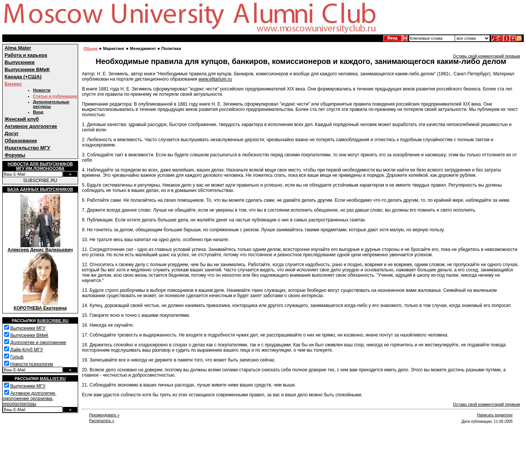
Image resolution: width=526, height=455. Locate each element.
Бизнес (13, 84)
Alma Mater (18, 48)
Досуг (12, 133)
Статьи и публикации (55, 96)
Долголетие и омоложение (38, 342)
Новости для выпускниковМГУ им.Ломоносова (40, 166)
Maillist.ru (53, 378)
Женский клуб (22, 119)
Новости (41, 90)
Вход (38, 112)
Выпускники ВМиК (27, 69)
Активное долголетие (31, 126)
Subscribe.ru (53, 320)
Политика (171, 48)
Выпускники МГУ (28, 328)
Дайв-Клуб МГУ (26, 349)
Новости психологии (31, 364)
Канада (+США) (23, 76)
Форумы (15, 155)
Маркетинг (113, 48)
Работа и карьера (26, 55)
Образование (21, 140)
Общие (90, 48)
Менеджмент (143, 48)
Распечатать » (101, 421)
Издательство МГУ (27, 148)
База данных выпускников (40, 189)
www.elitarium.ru (215, 79)
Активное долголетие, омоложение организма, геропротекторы (30, 399)
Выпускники (20, 62)
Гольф (17, 357)
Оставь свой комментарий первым (486, 56)
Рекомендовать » (104, 415)
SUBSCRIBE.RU (40, 180)
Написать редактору (495, 415)
